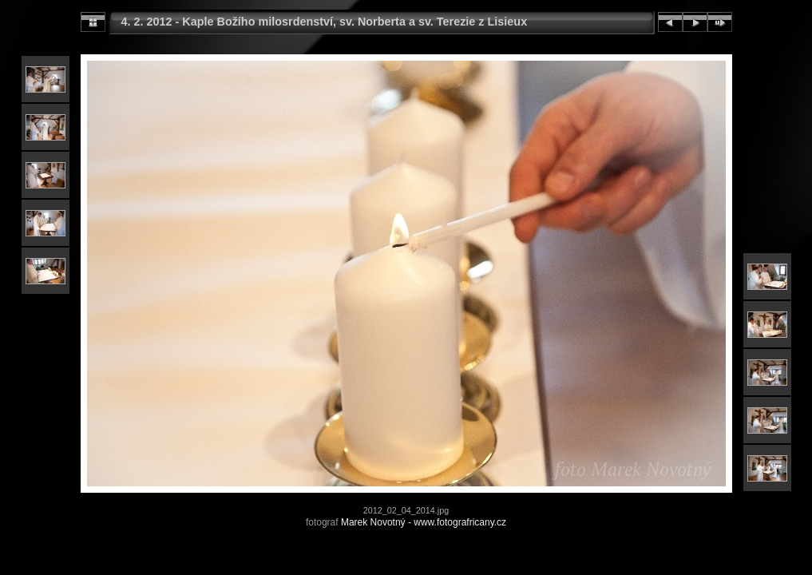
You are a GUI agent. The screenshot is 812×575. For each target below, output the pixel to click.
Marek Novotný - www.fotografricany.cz (423, 522)
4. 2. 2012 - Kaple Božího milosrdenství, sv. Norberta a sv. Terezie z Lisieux (324, 21)
